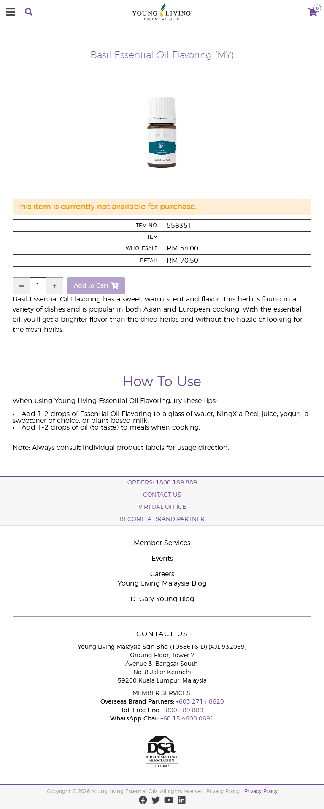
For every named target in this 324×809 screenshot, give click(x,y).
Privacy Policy (261, 791)
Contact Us (162, 495)
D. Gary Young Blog (162, 599)
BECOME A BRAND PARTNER (162, 519)
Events (162, 558)
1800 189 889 (181, 710)
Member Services (162, 543)
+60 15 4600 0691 (187, 719)
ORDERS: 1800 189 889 (162, 483)
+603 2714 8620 (200, 702)
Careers (162, 574)
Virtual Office (162, 507)
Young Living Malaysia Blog (162, 583)
